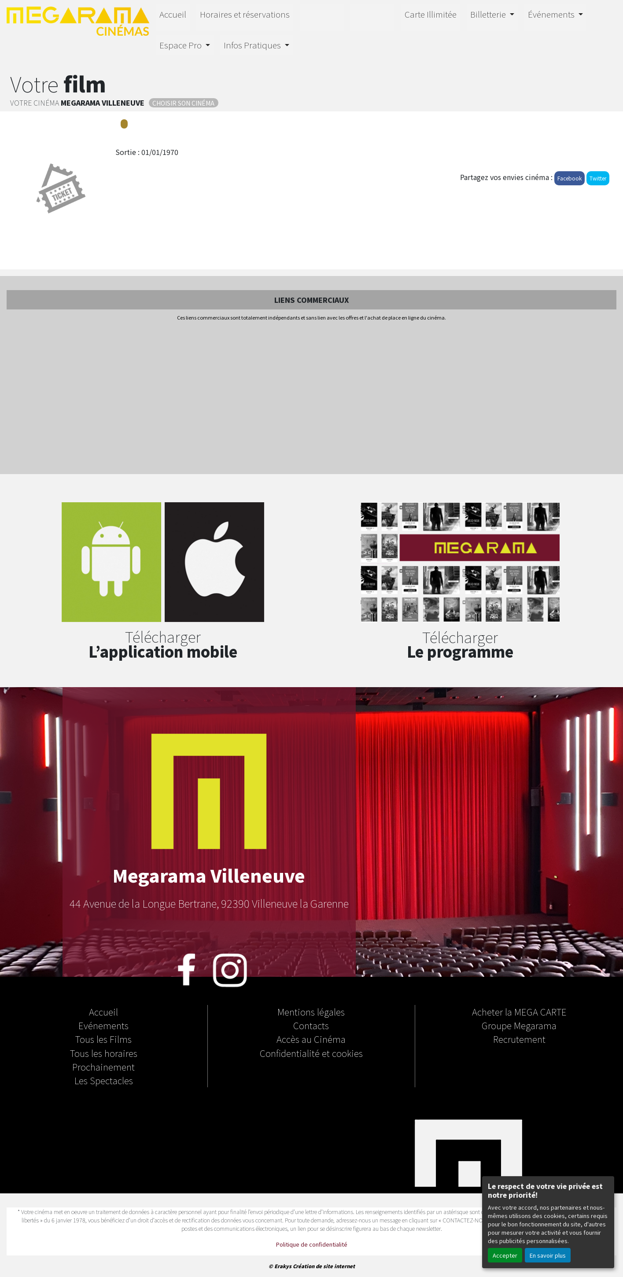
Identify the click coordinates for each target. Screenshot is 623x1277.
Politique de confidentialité (311, 1244)
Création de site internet (324, 1266)
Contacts (311, 1025)
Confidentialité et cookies (311, 1053)
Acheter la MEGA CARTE (519, 1011)
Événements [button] (552, 14)
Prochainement (103, 1066)
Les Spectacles (103, 1080)
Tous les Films (103, 1038)
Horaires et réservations (245, 14)
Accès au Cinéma (311, 1038)
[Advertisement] (312, 398)
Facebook (569, 178)
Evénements (103, 1025)
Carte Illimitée (431, 14)
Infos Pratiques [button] (253, 45)
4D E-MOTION (322, 16)
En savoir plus (548, 1255)
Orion (372, 16)
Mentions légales (311, 1011)
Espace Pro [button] (181, 45)
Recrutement (519, 1038)
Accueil (172, 14)
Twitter (598, 178)
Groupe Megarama (519, 1025)
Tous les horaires (103, 1053)
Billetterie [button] (489, 14)
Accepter (505, 1255)
